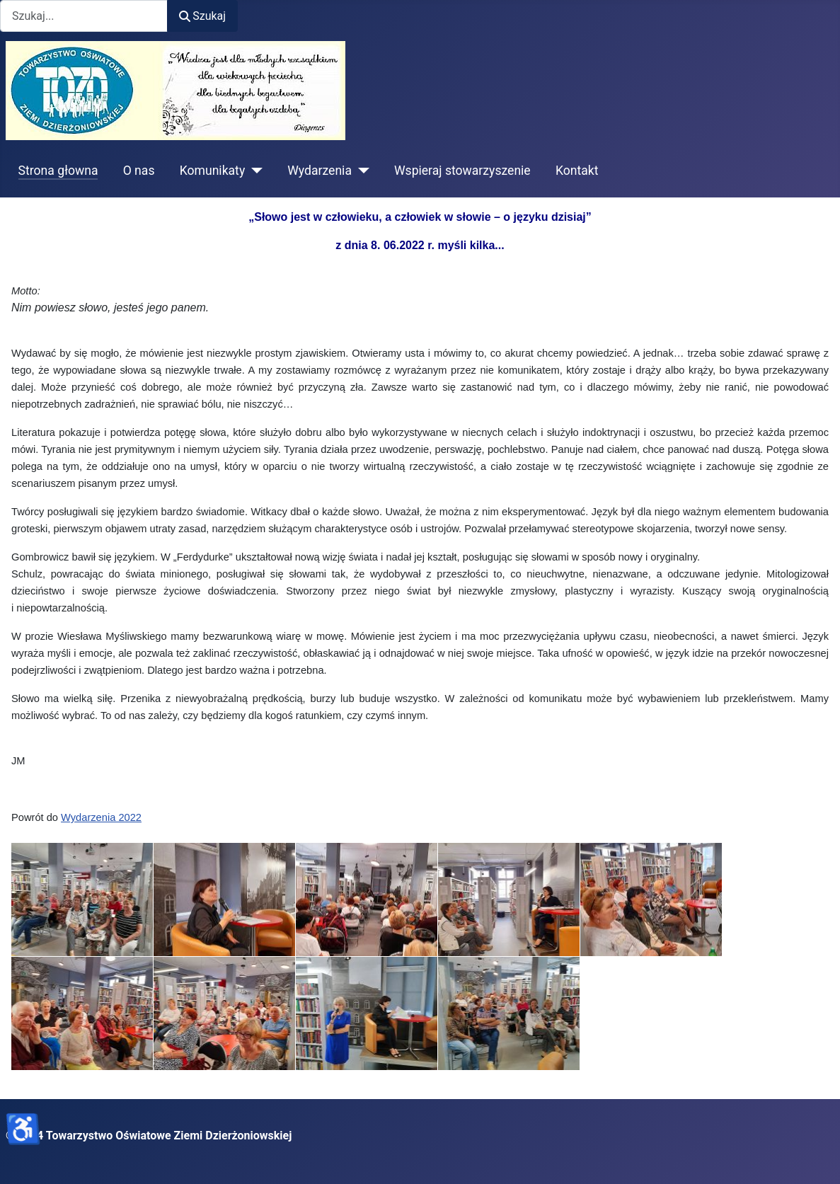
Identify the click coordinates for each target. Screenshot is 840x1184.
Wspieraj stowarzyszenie (462, 170)
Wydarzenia (319, 170)
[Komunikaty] (254, 170)
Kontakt (577, 170)
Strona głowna (58, 170)
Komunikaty (213, 170)
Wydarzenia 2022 (101, 817)
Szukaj (202, 16)
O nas (139, 170)
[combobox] (84, 16)
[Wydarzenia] (360, 170)
